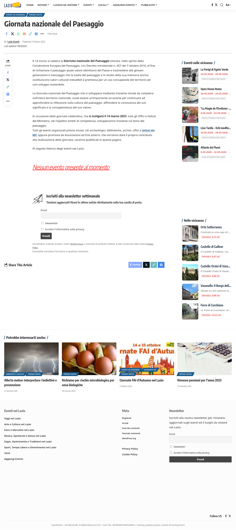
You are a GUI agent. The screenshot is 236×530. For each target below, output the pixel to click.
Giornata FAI (150, 370)
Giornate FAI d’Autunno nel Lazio (142, 380)
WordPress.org (129, 439)
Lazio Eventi (13, 42)
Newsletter (50, 224)
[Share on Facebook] (6, 34)
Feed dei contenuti (131, 429)
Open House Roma (211, 87)
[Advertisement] (207, 190)
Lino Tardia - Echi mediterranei (218, 126)
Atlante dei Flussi (210, 146)
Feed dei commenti (131, 434)
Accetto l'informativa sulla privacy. (65, 230)
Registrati (127, 418)
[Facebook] (212, 5)
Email (44, 211)
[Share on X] (12, 34)
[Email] (24, 34)
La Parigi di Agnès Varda (214, 68)
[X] (216, 5)
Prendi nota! (39, 15)
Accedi (125, 423)
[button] (221, 5)
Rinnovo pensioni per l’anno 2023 (199, 380)
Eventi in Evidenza (17, 15)
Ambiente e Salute (15, 374)
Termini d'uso (78, 246)
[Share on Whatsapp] (18, 34)
